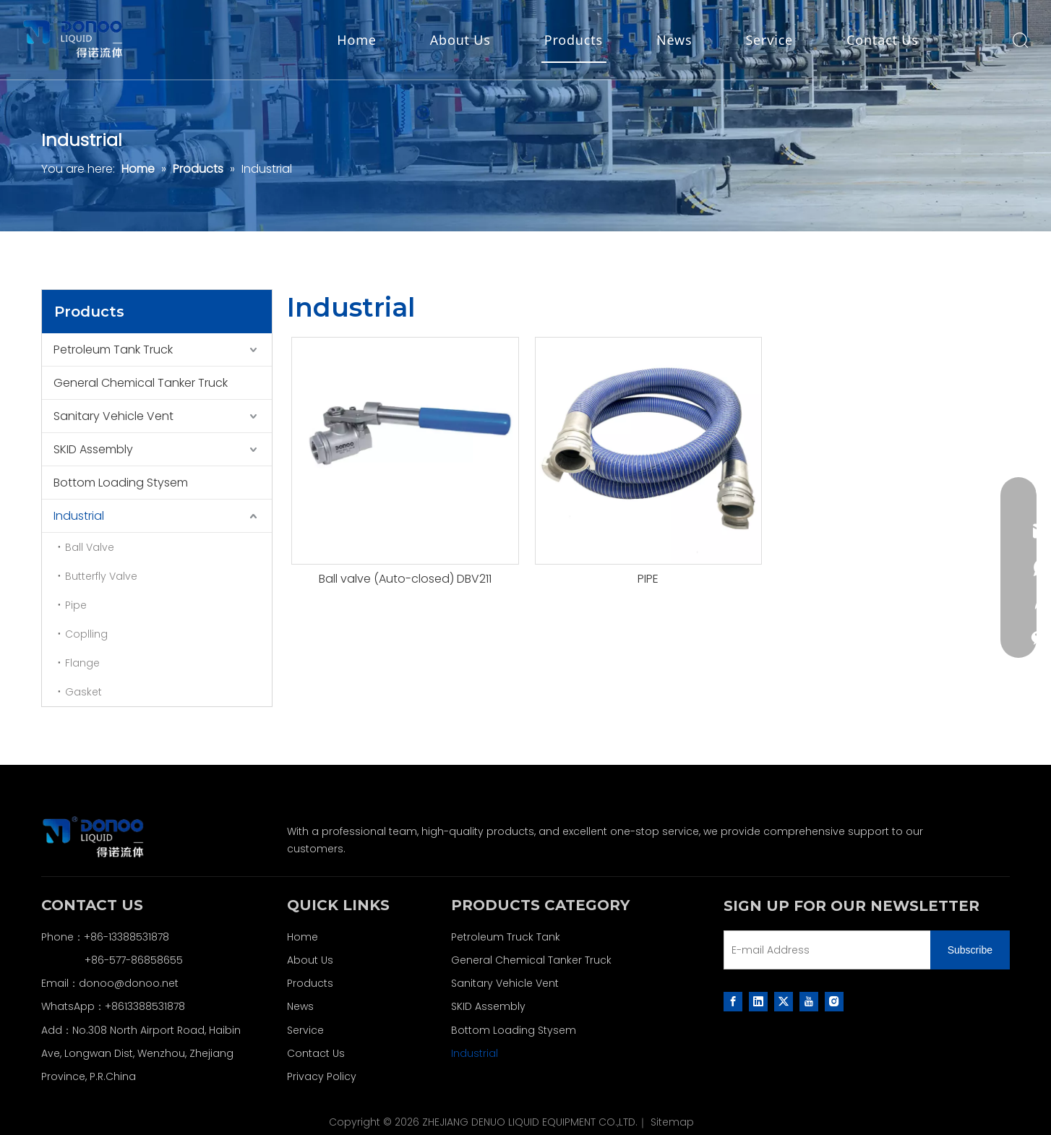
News (674, 39)
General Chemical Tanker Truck (140, 382)
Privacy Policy (321, 1076)
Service (769, 39)
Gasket (83, 692)
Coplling (86, 634)
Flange (82, 663)
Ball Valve (89, 547)
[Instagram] (834, 1001)
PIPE (648, 579)
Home (356, 39)
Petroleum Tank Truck (113, 349)
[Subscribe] (970, 949)
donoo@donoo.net (129, 983)
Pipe (76, 605)
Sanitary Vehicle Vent (113, 416)
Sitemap (672, 1122)
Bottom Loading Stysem (120, 482)
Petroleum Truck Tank (505, 937)
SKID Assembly (93, 449)
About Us (460, 39)
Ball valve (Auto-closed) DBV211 (405, 579)
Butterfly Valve (101, 576)
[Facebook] (733, 1001)
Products (573, 39)
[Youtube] (808, 1001)
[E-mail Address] (824, 950)
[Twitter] (783, 1001)
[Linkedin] (758, 1001)
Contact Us (882, 39)
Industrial (78, 515)
